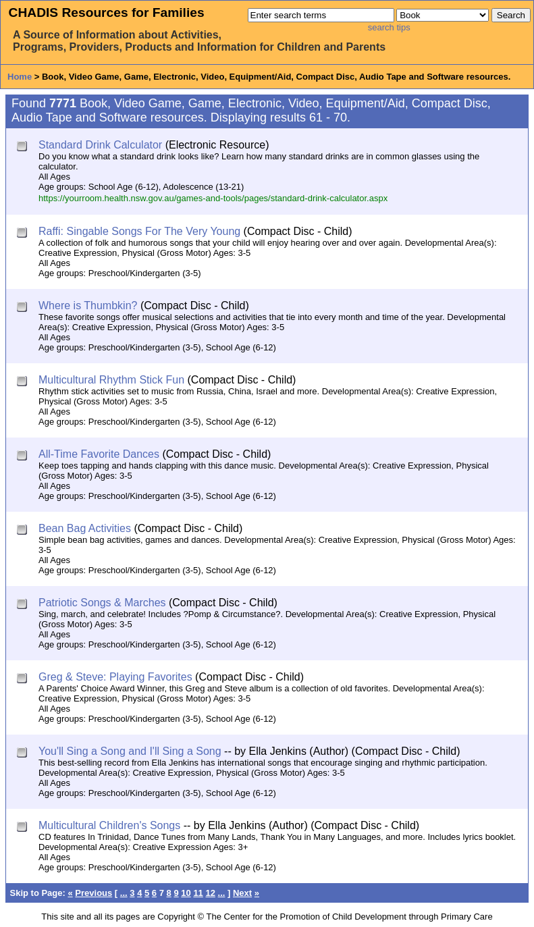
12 (210, 893)
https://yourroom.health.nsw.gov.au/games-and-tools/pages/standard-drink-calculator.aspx (213, 198)
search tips (389, 27)
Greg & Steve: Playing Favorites (115, 677)
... (124, 893)
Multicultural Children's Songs (109, 825)
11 (198, 893)
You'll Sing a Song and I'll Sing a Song (129, 751)
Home (19, 77)
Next (242, 893)
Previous (93, 893)
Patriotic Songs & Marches (102, 602)
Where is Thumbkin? (87, 305)
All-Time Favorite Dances (98, 454)
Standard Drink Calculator (100, 145)
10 (185, 893)
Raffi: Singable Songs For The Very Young (139, 231)
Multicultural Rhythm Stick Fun (111, 380)
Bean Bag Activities (84, 528)
